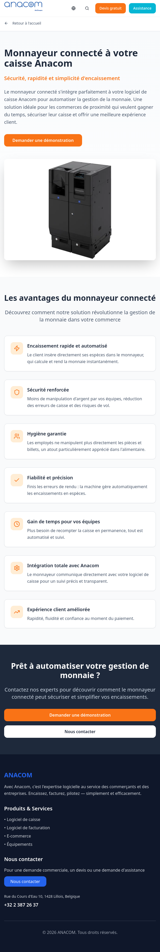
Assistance (142, 8)
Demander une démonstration (43, 140)
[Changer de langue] (73, 8)
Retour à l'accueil (22, 23)
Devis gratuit (110, 8)
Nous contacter (80, 731)
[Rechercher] (87, 8)
